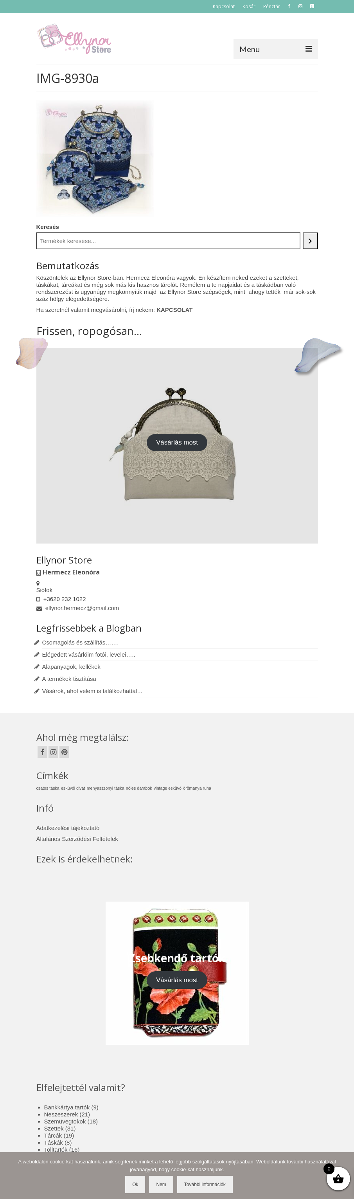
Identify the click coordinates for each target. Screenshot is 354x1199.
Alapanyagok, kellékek (71, 666)
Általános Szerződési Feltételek (77, 838)
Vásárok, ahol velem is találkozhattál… (92, 691)
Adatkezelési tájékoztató (68, 828)
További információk (205, 1184)
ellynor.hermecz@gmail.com (77, 608)
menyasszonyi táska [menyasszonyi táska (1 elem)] (105, 788)
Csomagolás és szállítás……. (80, 642)
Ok (135, 1184)
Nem (161, 1184)
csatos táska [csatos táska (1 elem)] (47, 788)
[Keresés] (310, 240)
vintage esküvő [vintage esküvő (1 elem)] (167, 788)
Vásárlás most (177, 442)
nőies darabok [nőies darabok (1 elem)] (139, 788)
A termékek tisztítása (69, 678)
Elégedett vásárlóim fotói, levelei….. (88, 654)
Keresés (47, 226)
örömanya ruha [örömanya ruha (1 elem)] (197, 788)
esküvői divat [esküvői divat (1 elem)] (73, 788)
